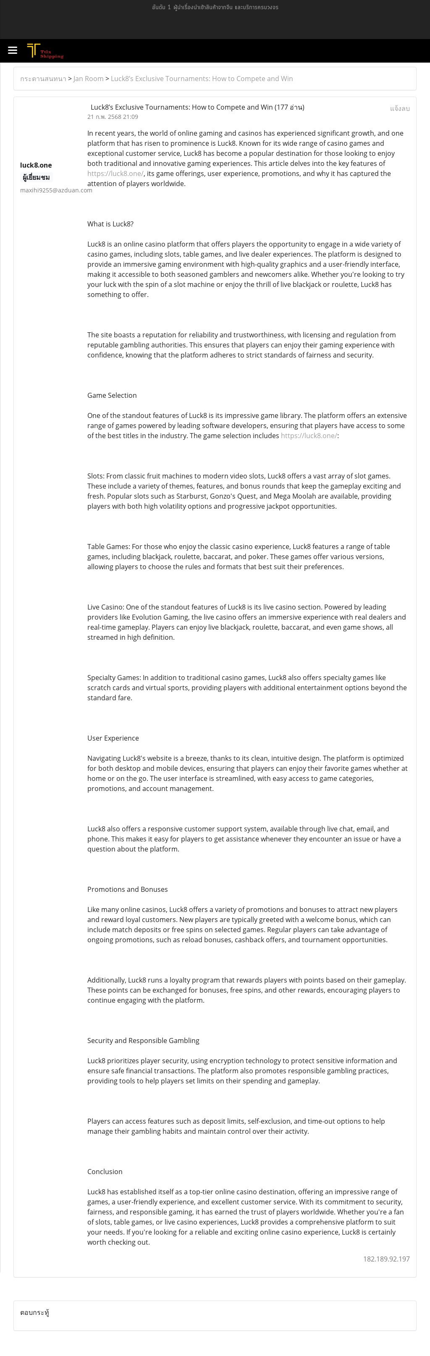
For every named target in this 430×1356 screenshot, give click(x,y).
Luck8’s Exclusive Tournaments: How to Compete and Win (202, 78)
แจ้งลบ (400, 108)
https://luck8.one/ (115, 173)
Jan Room (88, 78)
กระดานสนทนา (43, 78)
